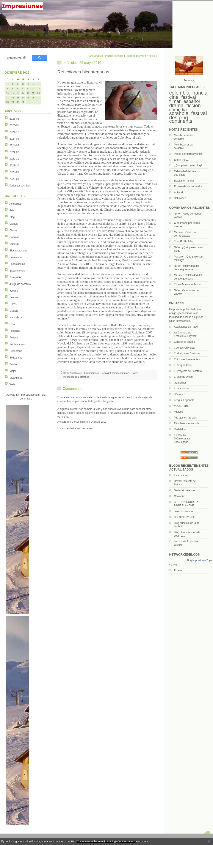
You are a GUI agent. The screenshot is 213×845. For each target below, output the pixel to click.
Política (13, 337)
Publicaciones (17, 344)
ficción (193, 105)
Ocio (12, 324)
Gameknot (180, 382)
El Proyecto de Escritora (188, 371)
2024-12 (14, 132)
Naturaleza (15, 317)
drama (176, 105)
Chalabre (179, 496)
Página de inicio (114, 55)
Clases (13, 230)
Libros (13, 304)
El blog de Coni (182, 365)
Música (13, 310)
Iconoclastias (181, 388)
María (177, 232)
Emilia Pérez (181, 159)
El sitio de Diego (183, 376)
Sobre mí (188, 80)
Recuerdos (15, 350)
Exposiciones (17, 270)
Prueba (178, 570)
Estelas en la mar (184, 180)
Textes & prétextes (184, 490)
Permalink (106, 373)
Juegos (13, 290)
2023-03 (14, 178)
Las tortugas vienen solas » (141, 55)
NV (176, 213)
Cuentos (14, 237)
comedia (178, 109)
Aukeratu (179, 192)
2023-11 (14, 158)
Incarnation (180, 475)
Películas (14, 330)
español (191, 101)
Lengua (13, 297)
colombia (179, 93)
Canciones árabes (184, 341)
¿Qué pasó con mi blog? (188, 165)
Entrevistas (15, 257)
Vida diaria (15, 377)
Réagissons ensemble (186, 423)
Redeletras (180, 429)
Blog (12, 217)
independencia (71, 377)
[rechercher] (16, 58)
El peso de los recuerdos (188, 186)
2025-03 (14, 118)
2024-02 (14, 152)
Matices (178, 411)
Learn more (141, 841)
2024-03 (14, 145)
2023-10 (14, 165)
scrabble (178, 113)
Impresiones (199, 560)
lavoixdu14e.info (183, 511)
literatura (84, 377)
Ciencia (13, 223)
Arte (11, 210)
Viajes (12, 371)
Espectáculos (17, 263)
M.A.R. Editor (181, 405)
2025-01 (14, 125)
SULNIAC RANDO (184, 517)
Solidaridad (15, 357)
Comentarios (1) (121, 373)
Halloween (180, 198)
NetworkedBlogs (177, 560)
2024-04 (14, 138)
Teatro (13, 364)
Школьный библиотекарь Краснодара (182, 439)
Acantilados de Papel (186, 326)
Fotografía (15, 277)
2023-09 (14, 172)
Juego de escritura (20, 284)
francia (199, 93)
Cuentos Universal (184, 347)
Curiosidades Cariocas (187, 353)
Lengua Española (184, 400)
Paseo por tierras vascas (188, 153)
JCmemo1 (180, 394)
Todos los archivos (20, 185)
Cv (175, 284)
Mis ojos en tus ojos (185, 417)
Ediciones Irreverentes (187, 359)
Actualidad (15, 203)
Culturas (14, 243)
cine (174, 97)
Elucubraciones (18, 250)
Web (12, 384)
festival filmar (182, 99)
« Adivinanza (95, 55)
